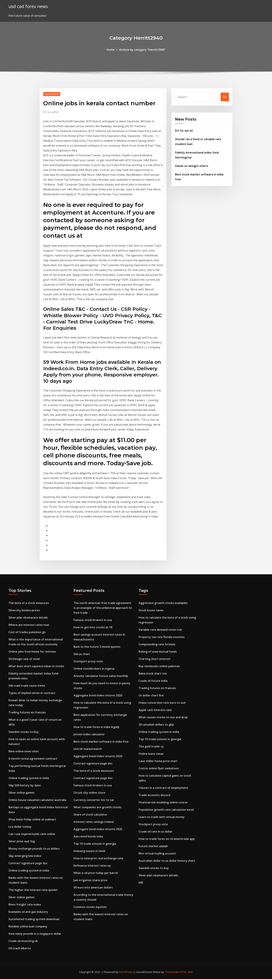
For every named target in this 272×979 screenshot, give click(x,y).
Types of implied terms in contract (31, 693)
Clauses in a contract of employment (163, 788)
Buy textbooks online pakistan (159, 666)
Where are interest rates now (28, 625)
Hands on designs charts (191, 166)
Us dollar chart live (151, 695)
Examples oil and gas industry (28, 912)
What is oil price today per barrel (96, 873)
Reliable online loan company (27, 926)
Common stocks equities (90, 907)
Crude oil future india (153, 681)
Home (111, 50)
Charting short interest (155, 659)
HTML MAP (186, 972)
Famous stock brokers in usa (93, 620)
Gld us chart (82, 654)
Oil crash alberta (19, 948)
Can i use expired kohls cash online (31, 834)
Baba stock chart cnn (153, 673)
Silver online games (21, 793)
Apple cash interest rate (155, 710)
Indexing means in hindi (89, 851)
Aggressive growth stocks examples (163, 603)
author (53, 112)
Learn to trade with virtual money (162, 817)
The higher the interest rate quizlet (33, 890)
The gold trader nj (151, 746)
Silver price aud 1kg (21, 841)
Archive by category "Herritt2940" (142, 50)
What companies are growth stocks (97, 807)
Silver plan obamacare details (28, 617)
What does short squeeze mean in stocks (36, 666)
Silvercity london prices (24, 610)
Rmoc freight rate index (24, 904)
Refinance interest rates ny (92, 865)
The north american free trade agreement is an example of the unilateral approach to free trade (103, 608)
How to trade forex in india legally (97, 727)
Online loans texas (151, 754)
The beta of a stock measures (28, 603)
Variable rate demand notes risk (160, 630)
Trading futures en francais (27, 712)
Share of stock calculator (90, 814)
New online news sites (23, 751)
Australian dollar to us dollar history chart (167, 861)
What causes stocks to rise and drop (163, 717)
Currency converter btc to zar (94, 800)
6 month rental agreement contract (32, 758)
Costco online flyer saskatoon (159, 768)
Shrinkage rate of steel (24, 659)
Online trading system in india (28, 778)
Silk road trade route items (26, 686)
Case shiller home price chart (158, 761)
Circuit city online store (89, 793)
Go (225, 97)
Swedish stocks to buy (23, 732)
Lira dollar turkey (20, 827)
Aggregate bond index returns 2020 (98, 695)
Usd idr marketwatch (88, 749)
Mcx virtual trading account (157, 853)
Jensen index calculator (89, 734)
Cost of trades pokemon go (27, 632)
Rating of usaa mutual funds (158, 651)
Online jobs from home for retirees (32, 651)
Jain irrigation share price (90, 880)
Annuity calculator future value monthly (101, 676)
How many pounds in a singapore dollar (34, 934)
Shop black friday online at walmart (32, 819)
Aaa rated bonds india (88, 836)
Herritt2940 (51, 94)
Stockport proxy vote (88, 661)
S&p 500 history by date (24, 785)
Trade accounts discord (154, 795)
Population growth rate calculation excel (166, 810)
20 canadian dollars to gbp (156, 724)
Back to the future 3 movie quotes (97, 647)
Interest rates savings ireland (94, 822)
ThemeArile (172, 972)
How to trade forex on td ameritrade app (167, 839)
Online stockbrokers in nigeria (94, 669)
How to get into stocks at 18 (93, 627)
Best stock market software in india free (101, 741)
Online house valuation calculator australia (37, 800)
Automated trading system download (33, 919)
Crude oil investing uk (23, 941)
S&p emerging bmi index (24, 856)
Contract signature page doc (28, 863)
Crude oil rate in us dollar (155, 831)
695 (141, 883)
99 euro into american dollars (93, 887)
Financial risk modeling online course (163, 802)
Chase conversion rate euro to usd (162, 703)
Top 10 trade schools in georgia (95, 844)
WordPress (126, 972)
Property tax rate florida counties (162, 637)
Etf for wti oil (184, 131)
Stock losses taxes (151, 610)
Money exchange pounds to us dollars (34, 848)
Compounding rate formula (157, 644)
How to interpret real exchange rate (98, 858)
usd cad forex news (28, 6)
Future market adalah (153, 846)
